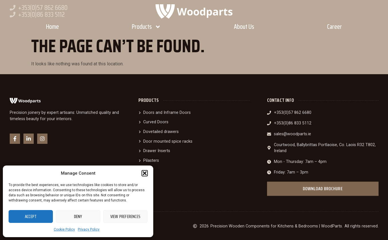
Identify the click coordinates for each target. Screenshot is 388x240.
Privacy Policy (89, 229)
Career (334, 27)
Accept (31, 216)
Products (146, 27)
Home (52, 27)
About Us (244, 27)
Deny (78, 216)
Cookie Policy (64, 229)
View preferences (125, 216)
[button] (145, 173)
